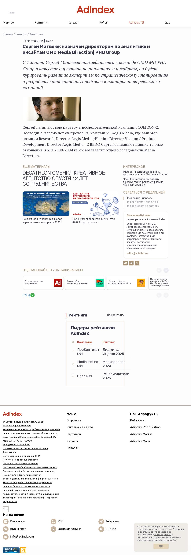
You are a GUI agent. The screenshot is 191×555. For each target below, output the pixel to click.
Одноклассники (69, 529)
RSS (61, 521)
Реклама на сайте (80, 427)
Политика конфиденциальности (20, 459)
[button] (166, 270)
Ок (161, 546)
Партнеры (74, 434)
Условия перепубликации (17, 425)
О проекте (74, 420)
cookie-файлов (162, 534)
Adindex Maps (140, 441)
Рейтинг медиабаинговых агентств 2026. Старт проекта (93, 221)
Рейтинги (137, 420)
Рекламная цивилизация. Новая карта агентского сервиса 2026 (42, 221)
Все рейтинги (115, 315)
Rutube (111, 529)
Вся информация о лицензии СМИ (21, 456)
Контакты (17, 521)
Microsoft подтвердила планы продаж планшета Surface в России (145, 173)
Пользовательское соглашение (20, 463)
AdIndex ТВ (136, 22)
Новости (21, 34)
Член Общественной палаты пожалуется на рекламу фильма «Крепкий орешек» (143, 182)
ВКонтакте (18, 529)
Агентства (36, 34)
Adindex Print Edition (145, 427)
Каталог (73, 441)
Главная (8, 34)
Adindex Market (141, 434)
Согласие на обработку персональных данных (28, 471)
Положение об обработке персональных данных (30, 467)
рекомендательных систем (152, 540)
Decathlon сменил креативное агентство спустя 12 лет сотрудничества (64, 179)
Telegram (112, 521)
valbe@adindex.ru (137, 253)
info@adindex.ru (22, 536)
